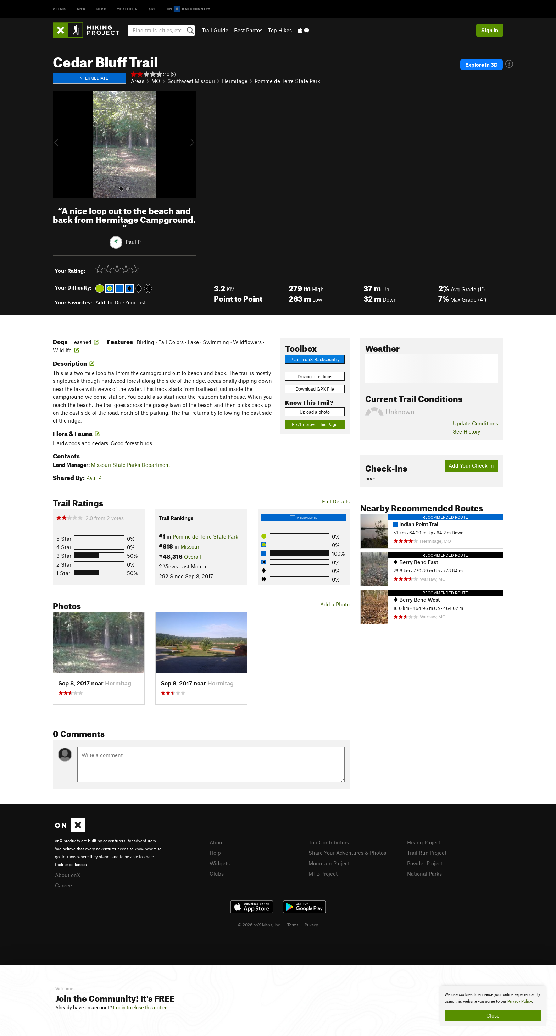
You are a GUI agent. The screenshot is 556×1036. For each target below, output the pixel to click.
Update (475, 423)
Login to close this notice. (141, 1007)
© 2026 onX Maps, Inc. (259, 924)
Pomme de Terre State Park (287, 81)
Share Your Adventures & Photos (347, 852)
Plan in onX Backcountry (314, 359)
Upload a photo (315, 412)
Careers (64, 885)
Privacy (311, 924)
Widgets (220, 863)
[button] (60, 144)
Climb (59, 8)
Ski (152, 8)
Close (493, 1015)
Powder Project (425, 863)
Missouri (190, 546)
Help (215, 852)
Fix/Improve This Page (315, 424)
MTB (81, 8)
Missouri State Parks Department (130, 465)
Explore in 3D (481, 64)
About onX (67, 875)
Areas (137, 81)
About (217, 842)
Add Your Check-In (471, 465)
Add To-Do (108, 302)
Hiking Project (424, 842)
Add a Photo (335, 604)
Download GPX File (314, 389)
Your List (135, 302)
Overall (192, 556)
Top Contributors (328, 842)
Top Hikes (280, 30)
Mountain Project (329, 863)
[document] (493, 1006)
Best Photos (248, 30)
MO (155, 81)
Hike (101, 8)
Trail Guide (215, 30)
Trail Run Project (426, 852)
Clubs (217, 873)
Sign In (489, 30)
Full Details (336, 501)
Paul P (133, 241)
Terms (293, 924)
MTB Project (323, 873)
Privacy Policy (519, 1001)
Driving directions (315, 376)
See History (466, 431)
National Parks (424, 873)
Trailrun (127, 8)
